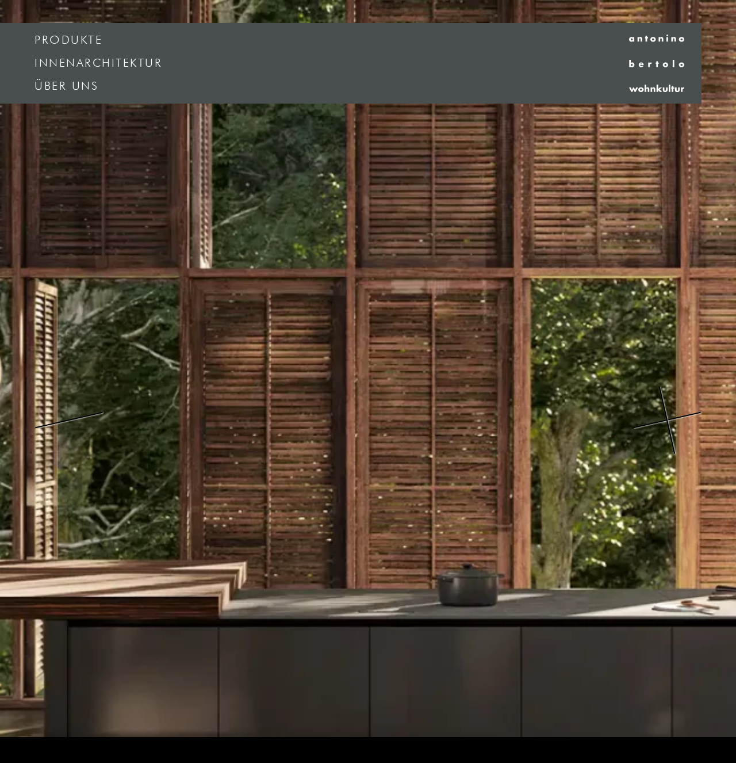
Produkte (68, 40)
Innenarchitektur (98, 63)
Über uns (66, 86)
